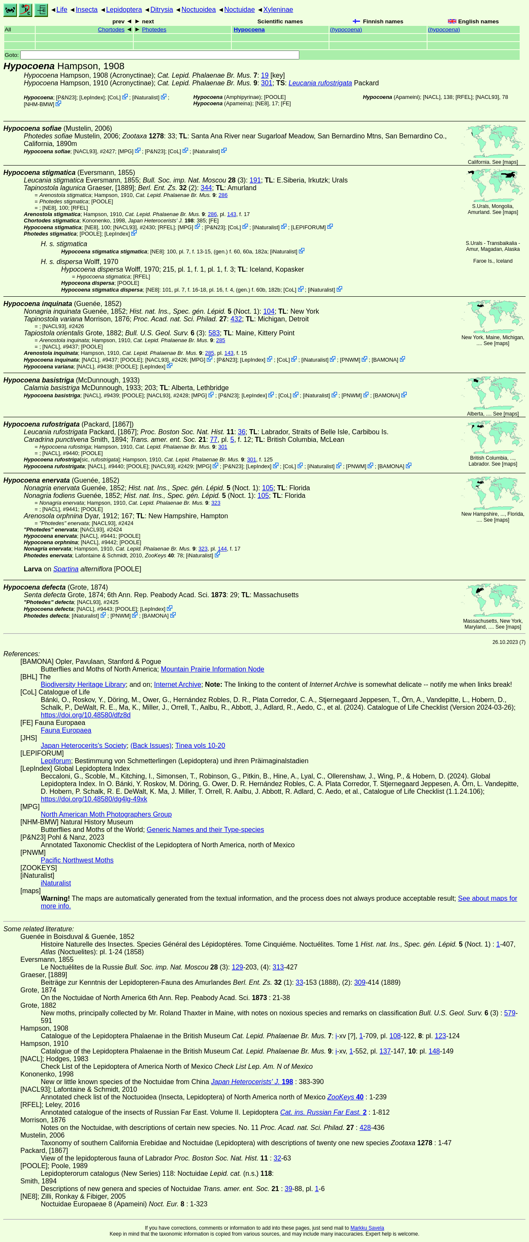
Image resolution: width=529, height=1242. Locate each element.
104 (269, 311)
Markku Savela (367, 1228)
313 (278, 967)
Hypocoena (249, 29)
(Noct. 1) (194, 311)
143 (231, 214)
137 (385, 1051)
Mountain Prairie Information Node (212, 669)
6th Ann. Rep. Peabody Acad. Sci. (166, 595)
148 (434, 1051)
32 (277, 1158)
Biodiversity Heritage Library (83, 684)
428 (365, 1127)
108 (395, 1036)
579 (509, 1013)
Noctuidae (239, 9)
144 (222, 548)
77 (213, 439)
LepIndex (92, 97)
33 (299, 982)
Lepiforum (56, 760)
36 (241, 432)
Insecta (87, 9)
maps (510, 162)
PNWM (350, 360)
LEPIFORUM (308, 227)
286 (223, 195)
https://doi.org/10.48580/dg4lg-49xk (94, 799)
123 (440, 1036)
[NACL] (431, 97)
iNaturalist (146, 97)
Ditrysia (161, 9)
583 (214, 333)
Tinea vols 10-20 (200, 745)
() (346, 29)
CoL (114, 97)
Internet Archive (177, 684)
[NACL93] (487, 97)
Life (62, 9)
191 (255, 180)
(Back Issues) (151, 745)
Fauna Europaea (66, 730)
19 (265, 75)
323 (215, 503)
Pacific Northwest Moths (77, 860)
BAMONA (385, 360)
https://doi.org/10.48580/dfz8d (86, 715)
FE (285, 103)
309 (360, 982)
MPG (126, 151)
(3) (165, 333)
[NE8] (262, 103)
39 (289, 1188)
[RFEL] (464, 97)
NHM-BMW (39, 104)
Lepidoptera (124, 9)
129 (237, 967)
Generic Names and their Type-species (205, 829)
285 (220, 340)
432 (236, 319)
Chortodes (111, 29)
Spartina (66, 569)
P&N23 (66, 97)
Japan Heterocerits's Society (84, 745)
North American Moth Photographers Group (106, 814)
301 (267, 83)
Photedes (154, 29)
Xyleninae (278, 9)
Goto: (152, 55)
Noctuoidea (198, 9)
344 (206, 187)
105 (267, 488)
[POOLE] (275, 97)
